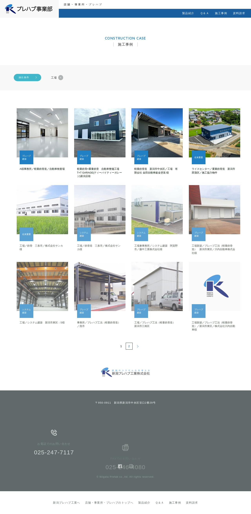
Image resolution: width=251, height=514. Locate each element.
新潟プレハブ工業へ (66, 502)
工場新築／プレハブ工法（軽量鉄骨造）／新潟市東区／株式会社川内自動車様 (213, 326)
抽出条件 (24, 77)
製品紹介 (188, 13)
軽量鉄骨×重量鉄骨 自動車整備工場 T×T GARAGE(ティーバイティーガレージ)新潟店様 (99, 172)
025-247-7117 (54, 459)
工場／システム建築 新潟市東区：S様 (42, 322)
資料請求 (239, 13)
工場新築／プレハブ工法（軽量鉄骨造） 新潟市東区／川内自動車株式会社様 (213, 249)
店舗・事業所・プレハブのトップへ (109, 502)
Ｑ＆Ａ (204, 13)
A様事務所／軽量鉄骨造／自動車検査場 (42, 168)
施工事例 (221, 13)
